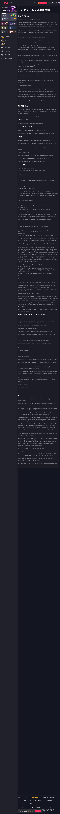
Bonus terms (35, 797)
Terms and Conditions (48, 797)
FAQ (26, 797)
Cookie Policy (38, 800)
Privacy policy (27, 800)
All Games (5, 37)
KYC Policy (49, 800)
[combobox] (56, 3)
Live (3, 40)
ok (38, 811)
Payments (18, 797)
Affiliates (30, 803)
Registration (44, 2)
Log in (51, 2)
